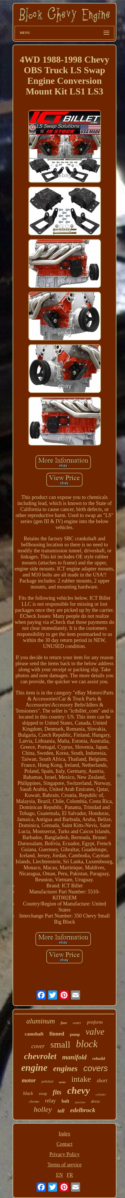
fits (57, 1092)
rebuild (98, 1058)
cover (38, 1046)
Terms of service (64, 1165)
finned (56, 1034)
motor (29, 1080)
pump (75, 1034)
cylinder (101, 1094)
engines (65, 1068)
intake (81, 1079)
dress (95, 1101)
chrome (34, 1102)
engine (34, 1067)
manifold (74, 1057)
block (87, 1044)
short (102, 1080)
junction (80, 1102)
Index (64, 1134)
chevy (78, 1090)
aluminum (40, 1021)
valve (95, 1032)
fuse (64, 1023)
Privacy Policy (64, 1154)
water (77, 1023)
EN (59, 1175)
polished (47, 1081)
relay (50, 1101)
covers (95, 1068)
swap (43, 1093)
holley (43, 1109)
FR (70, 1175)
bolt (65, 1101)
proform (95, 1022)
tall (60, 1111)
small (60, 1044)
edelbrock (82, 1110)
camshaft (34, 1034)
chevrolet (40, 1056)
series (62, 1082)
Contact (65, 1144)
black (28, 1093)
